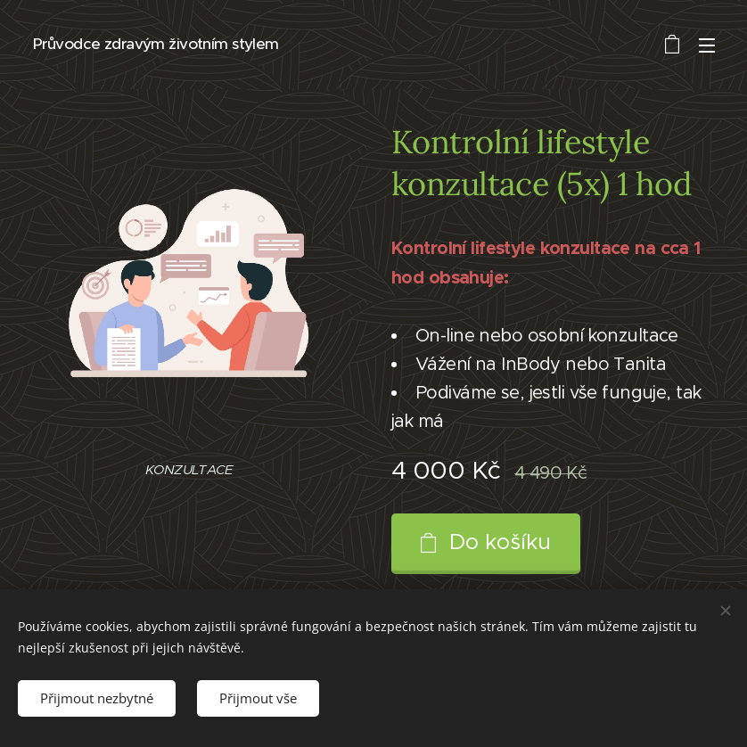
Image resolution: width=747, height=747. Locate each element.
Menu (707, 45)
